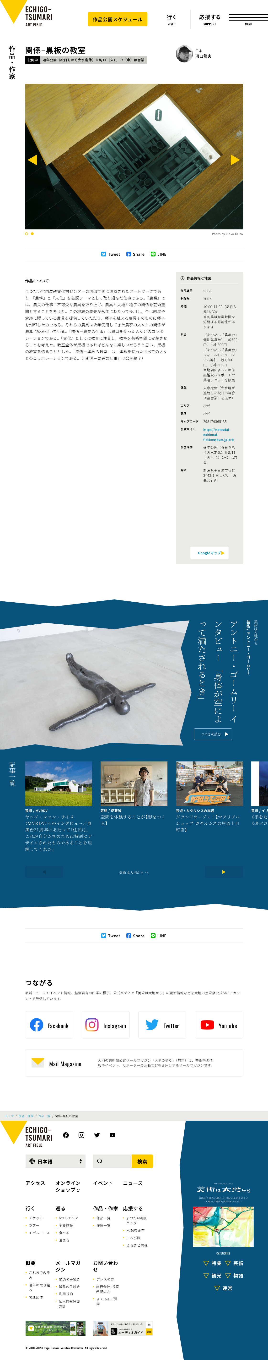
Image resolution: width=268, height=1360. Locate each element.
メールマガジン (68, 1266)
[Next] (235, 161)
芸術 (238, 1263)
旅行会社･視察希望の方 (107, 1289)
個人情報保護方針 (69, 1304)
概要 (31, 1262)
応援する (133, 1208)
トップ (9, 1116)
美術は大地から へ (134, 872)
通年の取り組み (39, 1287)
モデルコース (39, 1232)
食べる (64, 1232)
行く (31, 1208)
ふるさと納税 (137, 1245)
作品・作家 (12, 62)
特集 (217, 1263)
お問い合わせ (105, 1266)
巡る (61, 1208)
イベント (103, 1182)
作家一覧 (103, 1225)
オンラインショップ (68, 1186)
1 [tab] (26, 233)
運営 (228, 1287)
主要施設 (66, 1225)
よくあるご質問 (107, 1301)
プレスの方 (105, 1279)
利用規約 (66, 1293)
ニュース (133, 1182)
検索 (142, 1161)
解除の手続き (69, 1286)
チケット (36, 1218)
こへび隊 (133, 1237)
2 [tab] (32, 233)
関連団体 (36, 1297)
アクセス (35, 1182)
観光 (217, 1275)
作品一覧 (44, 1116)
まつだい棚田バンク (136, 1220)
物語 (238, 1275)
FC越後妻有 (135, 1230)
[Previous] (32, 161)
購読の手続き (69, 1279)
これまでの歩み (39, 1275)
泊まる (64, 1240)
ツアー (34, 1225)
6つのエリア (69, 1218)
